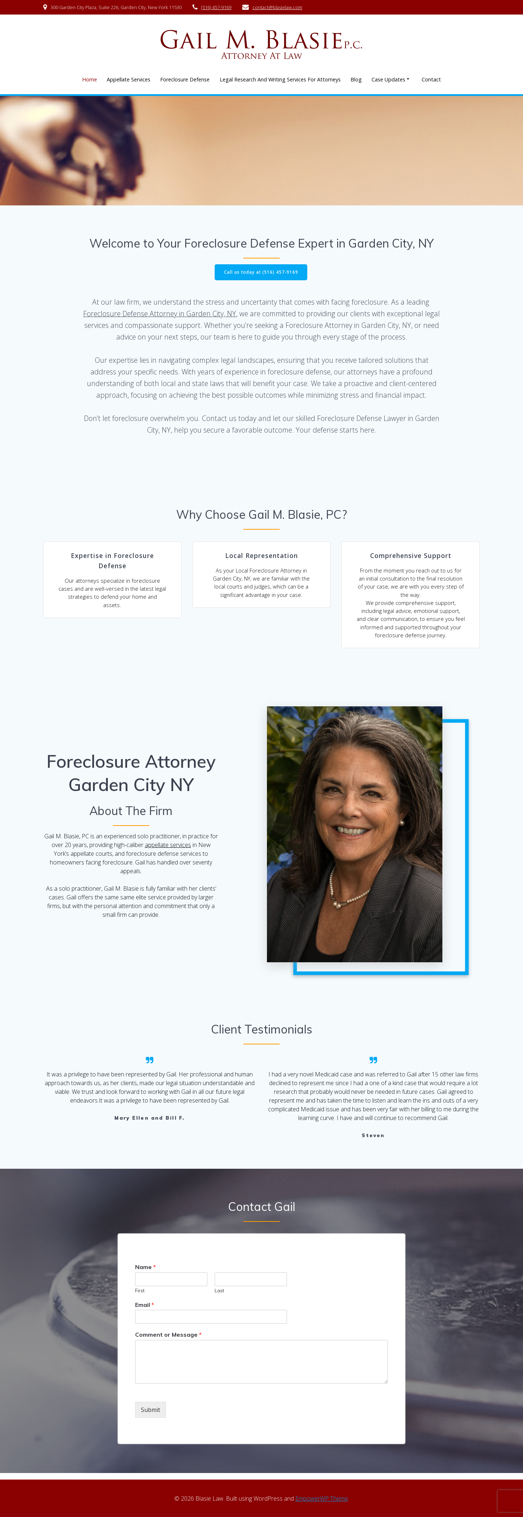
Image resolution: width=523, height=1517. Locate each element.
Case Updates (388, 79)
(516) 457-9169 (216, 7)
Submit (150, 1416)
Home (89, 79)
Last (219, 1297)
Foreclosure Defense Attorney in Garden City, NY (159, 314)
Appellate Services (128, 79)
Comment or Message (168, 1341)
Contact (431, 79)
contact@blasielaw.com (277, 7)
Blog (356, 79)
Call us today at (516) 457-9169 (261, 272)
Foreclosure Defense (185, 79)
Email (144, 1311)
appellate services (168, 851)
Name (145, 1273)
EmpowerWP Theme (321, 1498)
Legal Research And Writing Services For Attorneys (280, 79)
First (140, 1297)
